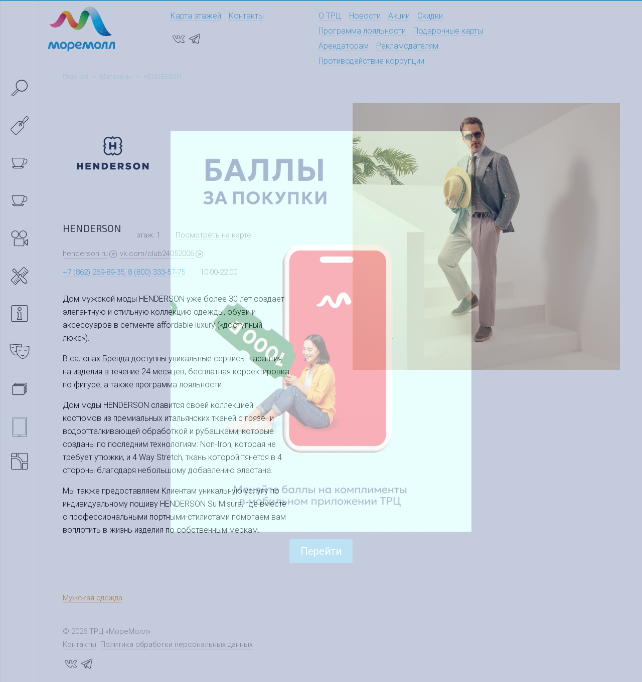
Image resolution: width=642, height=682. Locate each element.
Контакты (246, 16)
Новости (365, 16)
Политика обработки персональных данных (176, 644)
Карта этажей (196, 16)
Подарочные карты (448, 31)
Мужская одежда (92, 597)
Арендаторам (343, 46)
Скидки (430, 16)
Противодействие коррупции (371, 61)
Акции (399, 16)
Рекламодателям (407, 46)
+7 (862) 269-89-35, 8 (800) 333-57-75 (124, 272)
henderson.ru (85, 253)
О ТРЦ (330, 16)
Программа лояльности (362, 31)
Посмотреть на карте (213, 235)
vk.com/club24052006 (157, 253)
